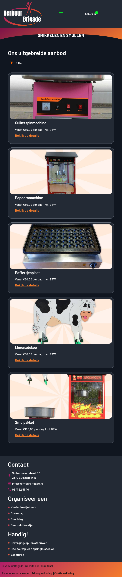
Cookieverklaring (64, 573)
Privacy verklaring (42, 573)
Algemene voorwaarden (15, 573)
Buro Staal (47, 566)
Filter (19, 63)
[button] (61, 13)
